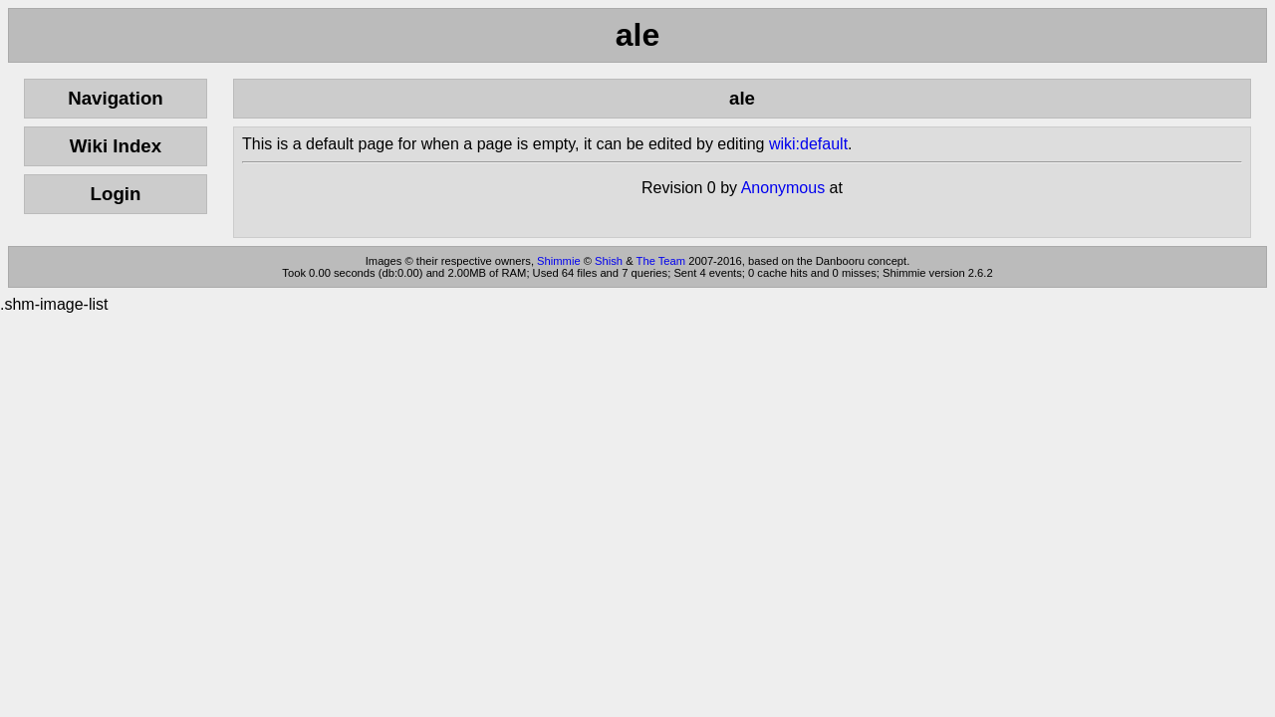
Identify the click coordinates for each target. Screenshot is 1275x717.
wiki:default (808, 143)
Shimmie (559, 261)
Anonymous (783, 187)
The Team (661, 261)
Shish (609, 261)
